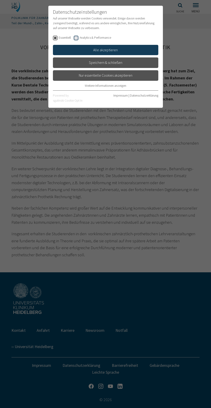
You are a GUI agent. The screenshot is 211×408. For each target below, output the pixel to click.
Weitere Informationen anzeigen (105, 86)
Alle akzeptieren (105, 50)
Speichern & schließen (105, 62)
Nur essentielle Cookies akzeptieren (105, 75)
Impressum (120, 95)
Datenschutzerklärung (144, 95)
